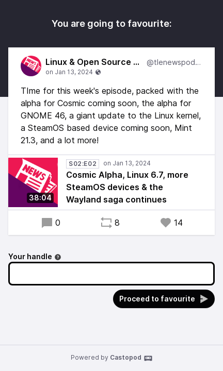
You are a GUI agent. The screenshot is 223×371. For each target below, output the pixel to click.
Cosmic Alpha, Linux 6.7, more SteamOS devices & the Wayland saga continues (127, 187)
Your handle (34, 256)
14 (171, 222)
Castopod (131, 358)
